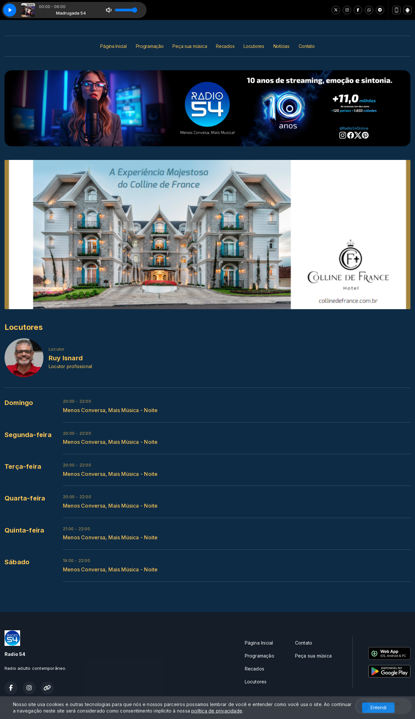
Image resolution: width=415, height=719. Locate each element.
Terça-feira (23, 466)
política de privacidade (216, 710)
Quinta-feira (24, 530)
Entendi (378, 707)
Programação (150, 46)
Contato (307, 46)
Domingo (19, 403)
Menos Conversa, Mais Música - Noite (110, 410)
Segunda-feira (28, 435)
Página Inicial (113, 46)
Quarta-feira (25, 498)
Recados (225, 46)
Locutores (253, 46)
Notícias (281, 46)
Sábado (17, 562)
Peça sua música (189, 46)
